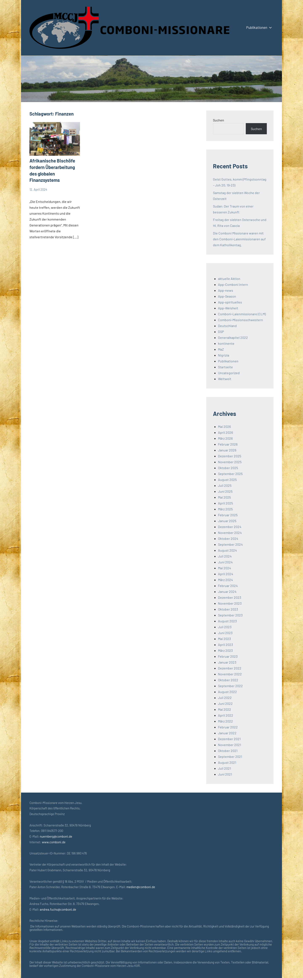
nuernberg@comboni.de (56, 836)
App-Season (227, 296)
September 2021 (230, 756)
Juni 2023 (225, 633)
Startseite (225, 367)
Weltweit (224, 379)
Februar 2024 (228, 586)
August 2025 (227, 480)
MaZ (221, 349)
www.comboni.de (53, 842)
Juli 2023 (224, 627)
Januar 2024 (227, 591)
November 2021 (229, 745)
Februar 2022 (228, 727)
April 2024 (225, 574)
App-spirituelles (230, 302)
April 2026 (225, 432)
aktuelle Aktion (229, 279)
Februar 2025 (228, 515)
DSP (221, 332)
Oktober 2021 (228, 751)
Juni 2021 (225, 774)
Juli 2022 (225, 698)
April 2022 (225, 715)
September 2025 (230, 474)
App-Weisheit (228, 308)
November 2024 (230, 533)
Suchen (218, 120)
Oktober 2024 (228, 538)
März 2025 (225, 509)
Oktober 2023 (228, 609)
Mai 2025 (224, 497)
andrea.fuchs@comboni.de (58, 909)
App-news (225, 290)
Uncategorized (229, 373)
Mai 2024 (224, 568)
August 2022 (227, 692)
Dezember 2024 (229, 527)
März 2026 (225, 438)
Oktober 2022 (228, 680)
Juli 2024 (225, 556)
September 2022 (230, 686)
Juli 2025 (224, 485)
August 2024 (227, 550)
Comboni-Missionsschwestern (240, 320)
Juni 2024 (225, 562)
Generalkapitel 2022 (233, 337)
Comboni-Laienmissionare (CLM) (242, 314)
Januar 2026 (227, 450)
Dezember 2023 (229, 597)
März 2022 (225, 721)
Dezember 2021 (229, 739)
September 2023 (230, 615)
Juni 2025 (225, 491)
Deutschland (227, 326)
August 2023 (227, 621)
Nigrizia (223, 355)
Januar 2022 (227, 733)
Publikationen (258, 27)
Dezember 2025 (229, 456)
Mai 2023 (224, 639)
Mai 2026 (224, 426)
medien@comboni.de (140, 887)
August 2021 (227, 762)
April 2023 (225, 645)
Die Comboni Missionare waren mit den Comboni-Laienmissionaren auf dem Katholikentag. (239, 239)
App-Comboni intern (233, 284)
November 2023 (230, 603)
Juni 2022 (225, 703)
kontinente (226, 343)
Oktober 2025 (228, 468)
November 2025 (230, 462)
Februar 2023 (228, 656)
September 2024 (230, 544)
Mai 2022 (224, 709)
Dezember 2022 (229, 668)
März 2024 (225, 580)
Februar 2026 (228, 444)
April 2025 (225, 503)
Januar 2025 (227, 521)
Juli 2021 (224, 768)
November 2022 (230, 674)
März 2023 (225, 650)
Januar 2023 (227, 662)
